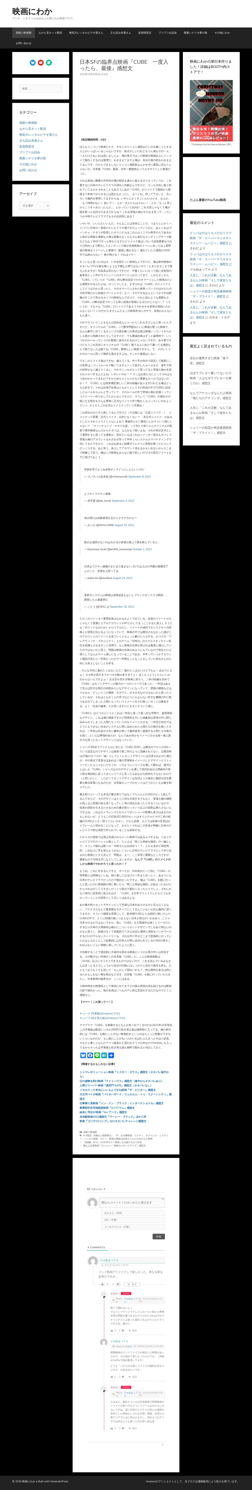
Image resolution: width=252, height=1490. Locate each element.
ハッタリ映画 (91, 1138)
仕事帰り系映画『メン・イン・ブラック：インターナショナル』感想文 (122, 1103)
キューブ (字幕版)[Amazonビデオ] (100, 1013)
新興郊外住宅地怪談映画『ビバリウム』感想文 (107, 1108)
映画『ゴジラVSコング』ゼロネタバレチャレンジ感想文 (113, 1121)
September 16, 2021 (122, 606)
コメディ (138, 1135)
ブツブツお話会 (167, 32)
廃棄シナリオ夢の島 (195, 32)
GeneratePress (59, 1481)
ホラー (103, 1138)
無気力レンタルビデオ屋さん (86, 32)
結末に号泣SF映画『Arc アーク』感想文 (103, 1112)
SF (117, 1135)
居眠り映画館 (23, 32)
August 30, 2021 (124, 525)
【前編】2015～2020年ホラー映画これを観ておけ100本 (112, 1142)
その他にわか (222, 32)
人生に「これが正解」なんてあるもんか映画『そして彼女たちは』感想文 (211, 280)
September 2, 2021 (123, 501)
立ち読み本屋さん (120, 32)
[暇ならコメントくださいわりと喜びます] (132, 1202)
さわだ (114, 1293)
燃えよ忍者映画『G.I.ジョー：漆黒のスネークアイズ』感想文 (114, 1145)
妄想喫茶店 (144, 32)
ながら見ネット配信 (50, 32)
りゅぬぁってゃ (131, 1300)
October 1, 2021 (142, 549)
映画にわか (32, 11)
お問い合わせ (23, 43)
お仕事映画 (126, 1135)
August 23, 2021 (122, 578)
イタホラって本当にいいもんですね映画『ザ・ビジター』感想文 (118, 1090)
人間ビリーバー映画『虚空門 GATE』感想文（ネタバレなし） (116, 1085)
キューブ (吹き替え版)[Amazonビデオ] (102, 1018)
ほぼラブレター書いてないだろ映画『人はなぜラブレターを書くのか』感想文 (211, 378)
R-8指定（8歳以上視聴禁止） (98, 1135)
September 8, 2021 (139, 476)
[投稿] (159, 1236)
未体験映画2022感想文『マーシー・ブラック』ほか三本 (113, 1117)
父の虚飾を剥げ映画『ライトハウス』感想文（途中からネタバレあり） (122, 1081)
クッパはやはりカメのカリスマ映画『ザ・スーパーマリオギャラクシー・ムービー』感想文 (211, 238)
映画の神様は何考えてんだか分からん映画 (130, 1138)
